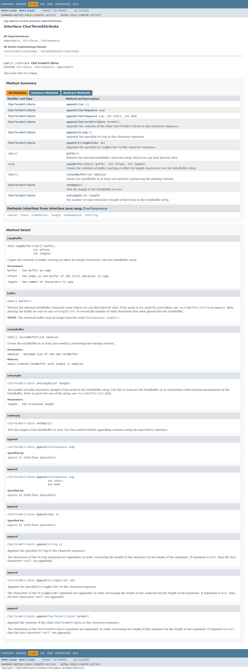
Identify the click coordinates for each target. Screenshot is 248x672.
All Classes (81, 10)
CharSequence (50, 40)
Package (21, 4)
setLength (73, 195)
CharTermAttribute (21, 104)
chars (24, 215)
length (56, 215)
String (82, 132)
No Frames (60, 10)
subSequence (73, 215)
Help (76, 4)
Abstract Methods (76, 92)
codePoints (40, 215)
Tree (50, 4)
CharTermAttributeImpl (21, 51)
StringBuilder (88, 142)
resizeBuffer (76, 174)
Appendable (12, 40)
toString (91, 215)
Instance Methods (44, 92)
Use (42, 4)
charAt (12, 215)
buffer (71, 153)
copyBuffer (74, 164)
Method (51, 15)
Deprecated (62, 4)
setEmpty (72, 184)
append (71, 104)
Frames (46, 10)
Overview (7, 4)
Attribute (30, 40)
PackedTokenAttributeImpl (60, 51)
